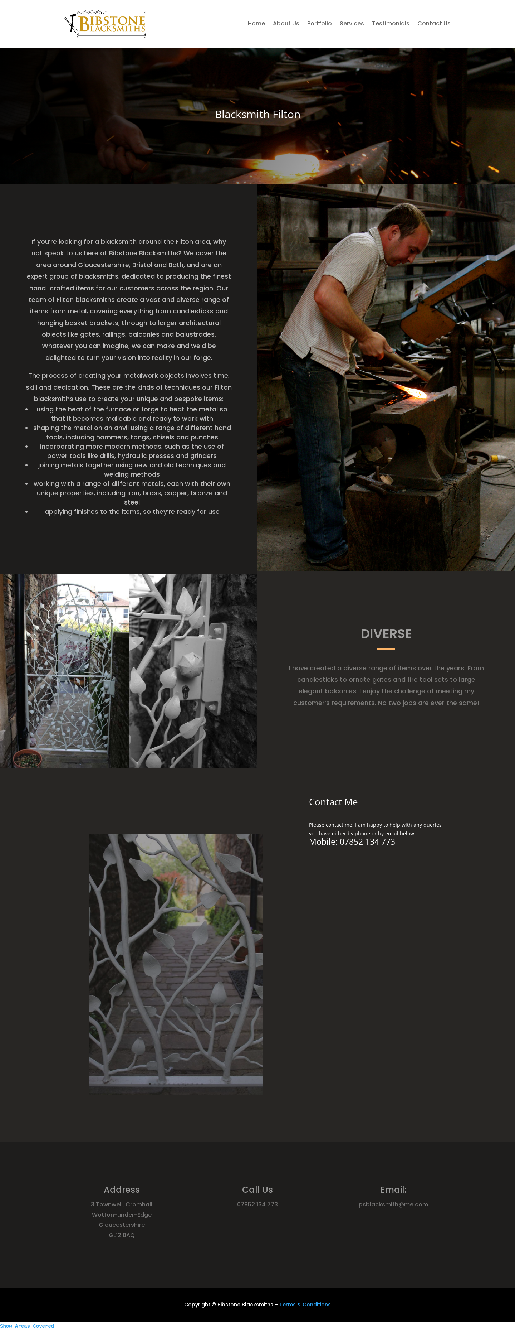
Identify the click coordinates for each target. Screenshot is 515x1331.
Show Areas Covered (27, 1326)
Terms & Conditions (305, 1304)
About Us (286, 23)
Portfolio (319, 23)
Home (256, 23)
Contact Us (434, 23)
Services (352, 23)
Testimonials (390, 23)
